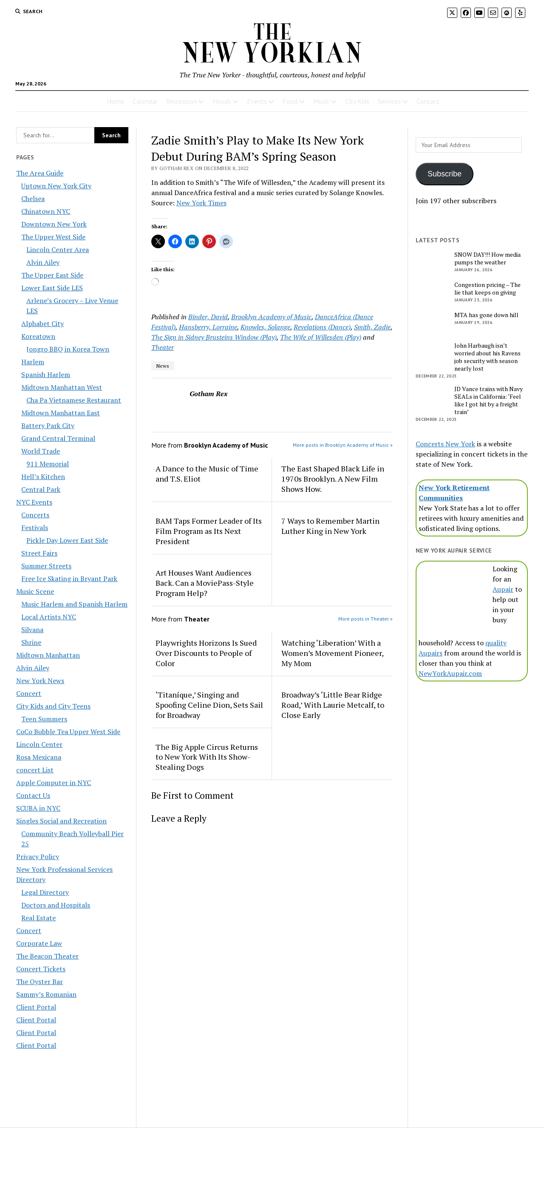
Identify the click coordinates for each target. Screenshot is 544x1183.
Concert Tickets (40, 968)
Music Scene (35, 591)
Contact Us (33, 795)
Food (290, 101)
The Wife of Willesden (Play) (320, 337)
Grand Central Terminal (58, 438)
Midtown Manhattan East (60, 412)
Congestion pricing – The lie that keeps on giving (487, 288)
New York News (40, 680)
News (162, 366)
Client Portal (36, 1007)
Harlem (32, 361)
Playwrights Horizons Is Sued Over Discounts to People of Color (206, 653)
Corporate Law (39, 943)
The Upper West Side (53, 236)
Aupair (503, 589)
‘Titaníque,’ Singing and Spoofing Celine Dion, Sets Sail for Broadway (209, 704)
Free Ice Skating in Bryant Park (69, 578)
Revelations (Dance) (322, 327)
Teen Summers (44, 718)
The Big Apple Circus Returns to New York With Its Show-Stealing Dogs (207, 757)
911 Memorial (47, 463)
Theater (162, 347)
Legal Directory (45, 892)
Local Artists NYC (48, 616)
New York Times (201, 202)
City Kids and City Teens (53, 706)
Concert (28, 693)
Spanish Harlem (45, 374)
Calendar (145, 101)
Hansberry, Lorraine (208, 327)
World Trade (40, 451)
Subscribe (445, 174)
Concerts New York (445, 443)
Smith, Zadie (372, 327)
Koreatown (38, 336)
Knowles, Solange (265, 327)
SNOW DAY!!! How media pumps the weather (487, 258)
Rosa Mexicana (38, 757)
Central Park (40, 489)
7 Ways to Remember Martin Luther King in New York (330, 526)
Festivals (34, 527)
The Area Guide (39, 173)
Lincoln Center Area (57, 249)
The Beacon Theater (47, 956)
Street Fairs (39, 553)
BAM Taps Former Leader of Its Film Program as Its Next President (209, 531)
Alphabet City (42, 323)
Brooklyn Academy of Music (271, 316)
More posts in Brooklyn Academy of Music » (343, 445)
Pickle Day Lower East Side (67, 540)
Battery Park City (47, 425)
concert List (35, 769)
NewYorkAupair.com (450, 673)
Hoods (221, 101)
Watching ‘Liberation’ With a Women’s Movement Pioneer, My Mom (332, 653)
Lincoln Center (39, 744)
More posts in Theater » (365, 619)
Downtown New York (54, 224)
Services (389, 101)
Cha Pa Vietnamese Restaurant (73, 400)
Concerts (35, 514)
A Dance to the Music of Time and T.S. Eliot (207, 473)
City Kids (357, 101)
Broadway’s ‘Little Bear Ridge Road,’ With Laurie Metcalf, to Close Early (332, 704)
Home (115, 101)
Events (257, 101)
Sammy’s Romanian (46, 994)
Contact (427, 101)
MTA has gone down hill (486, 315)
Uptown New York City (56, 185)
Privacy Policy (37, 856)
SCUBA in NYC (38, 808)
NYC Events (34, 502)
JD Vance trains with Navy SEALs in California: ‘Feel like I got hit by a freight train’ (488, 400)
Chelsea (33, 198)
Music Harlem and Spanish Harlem (74, 604)
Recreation (181, 101)
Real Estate (38, 917)
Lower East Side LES (52, 287)
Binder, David (208, 316)
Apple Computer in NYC (53, 782)
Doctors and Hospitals (55, 905)
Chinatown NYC (45, 211)
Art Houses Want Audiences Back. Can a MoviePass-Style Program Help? (205, 582)
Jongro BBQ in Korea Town (67, 349)
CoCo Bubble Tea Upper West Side (68, 731)
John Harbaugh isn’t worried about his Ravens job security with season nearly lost (487, 357)
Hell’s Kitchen (43, 476)
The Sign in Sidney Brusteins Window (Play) (214, 337)
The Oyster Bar (39, 981)
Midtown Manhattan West (61, 387)
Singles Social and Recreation (61, 821)
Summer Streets (46, 565)
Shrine (31, 642)
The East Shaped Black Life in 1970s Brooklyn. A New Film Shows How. (332, 478)
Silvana (32, 629)
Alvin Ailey (43, 262)
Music (321, 101)
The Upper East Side (52, 275)
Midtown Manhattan (48, 655)
